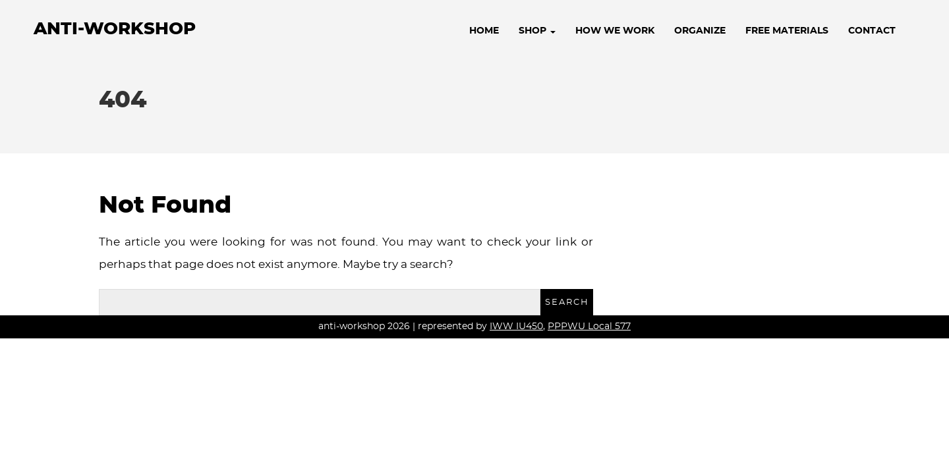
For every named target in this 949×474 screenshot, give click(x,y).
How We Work (614, 31)
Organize (700, 31)
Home (484, 31)
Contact (872, 31)
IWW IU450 (516, 326)
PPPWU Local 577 (589, 326)
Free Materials (786, 31)
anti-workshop (115, 29)
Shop (537, 31)
